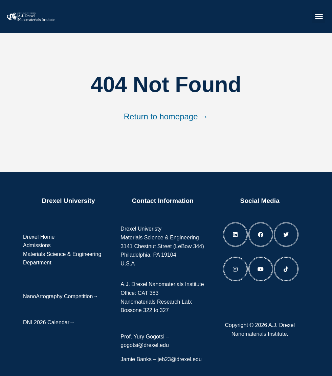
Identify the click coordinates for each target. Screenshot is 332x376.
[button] (318, 16)
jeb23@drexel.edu (180, 359)
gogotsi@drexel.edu (144, 345)
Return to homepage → (166, 116)
